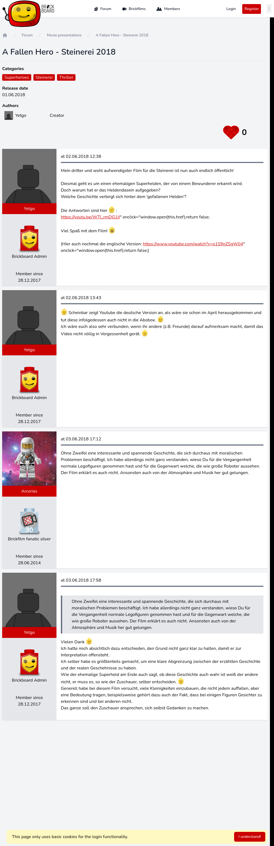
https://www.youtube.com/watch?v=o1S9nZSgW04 (193, 244)
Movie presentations (64, 35)
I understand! (249, 836)
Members (168, 9)
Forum (102, 8)
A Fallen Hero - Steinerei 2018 (122, 35)
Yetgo (29, 209)
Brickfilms (134, 8)
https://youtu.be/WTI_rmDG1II (90, 217)
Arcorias (29, 491)
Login (231, 8)
